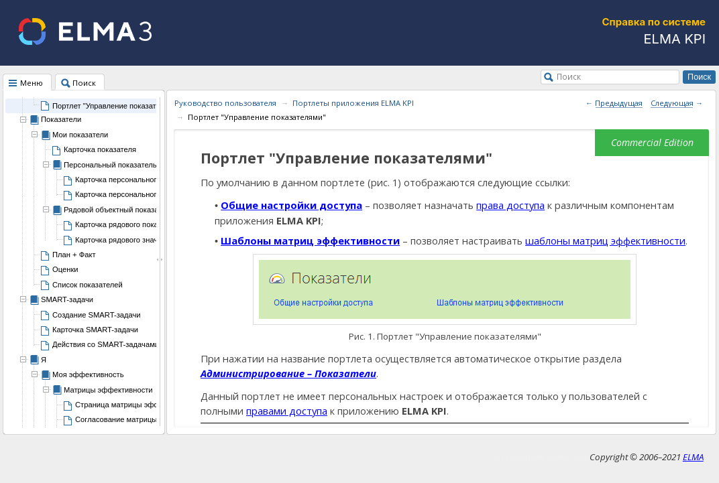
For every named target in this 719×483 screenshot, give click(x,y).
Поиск (569, 76)
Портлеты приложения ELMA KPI (353, 103)
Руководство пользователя (225, 103)
